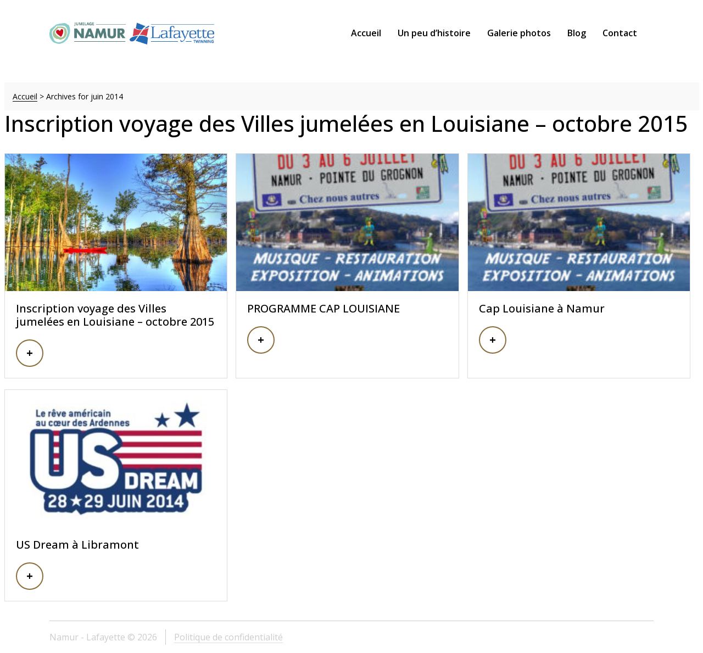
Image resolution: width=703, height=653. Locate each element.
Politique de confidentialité (228, 637)
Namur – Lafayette (131, 33)
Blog (576, 33)
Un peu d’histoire (434, 33)
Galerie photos (519, 33)
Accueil (366, 33)
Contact (619, 33)
